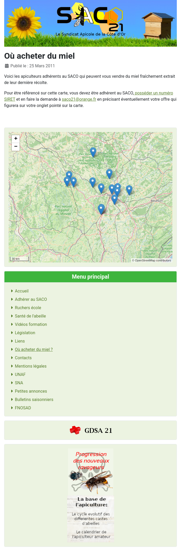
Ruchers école (25, 307)
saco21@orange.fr (79, 99)
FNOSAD (20, 407)
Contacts (20, 357)
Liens (17, 341)
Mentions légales (27, 366)
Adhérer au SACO (28, 299)
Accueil (18, 291)
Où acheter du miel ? (31, 349)
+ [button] (15, 139)
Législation (22, 332)
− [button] (15, 147)
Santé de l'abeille (27, 316)
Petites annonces (28, 391)
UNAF (17, 374)
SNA (16, 382)
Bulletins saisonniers (31, 399)
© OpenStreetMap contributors (151, 260)
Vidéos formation (28, 324)
